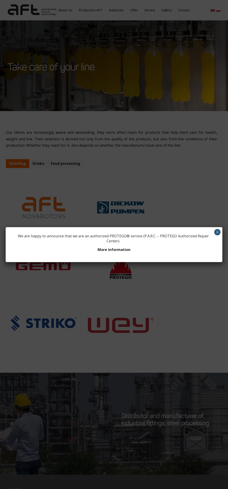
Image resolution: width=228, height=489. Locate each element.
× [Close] (217, 232)
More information (114, 249)
